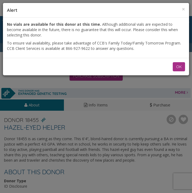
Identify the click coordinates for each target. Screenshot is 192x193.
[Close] (183, 9)
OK (179, 66)
